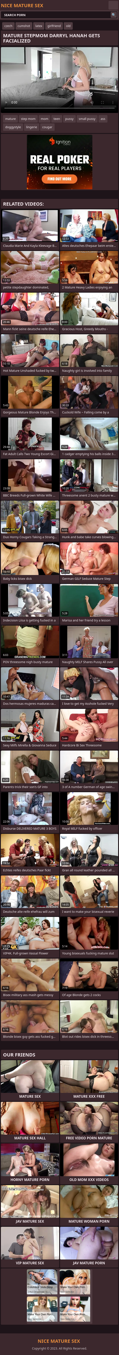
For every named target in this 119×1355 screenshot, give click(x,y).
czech (8, 26)
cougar (47, 127)
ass (103, 119)
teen (56, 119)
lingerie (31, 127)
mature (10, 119)
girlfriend (54, 26)
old (68, 26)
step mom (28, 119)
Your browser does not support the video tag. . (59, 80)
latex (38, 26)
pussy (69, 119)
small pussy (87, 119)
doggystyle (13, 127)
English (113, 5)
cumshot (24, 26)
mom (44, 119)
